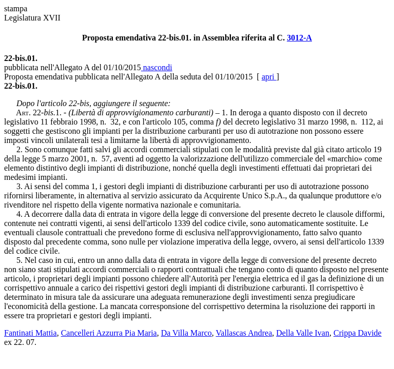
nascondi (156, 67)
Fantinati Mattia (30, 333)
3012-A (299, 37)
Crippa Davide (357, 333)
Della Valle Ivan (302, 333)
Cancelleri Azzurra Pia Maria (109, 333)
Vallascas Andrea (244, 333)
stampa (15, 8)
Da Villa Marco (186, 333)
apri (269, 76)
